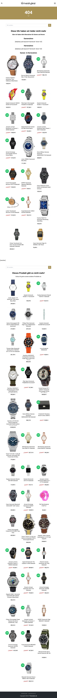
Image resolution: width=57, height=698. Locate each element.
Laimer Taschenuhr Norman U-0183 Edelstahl (12, 211)
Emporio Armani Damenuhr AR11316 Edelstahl (28, 588)
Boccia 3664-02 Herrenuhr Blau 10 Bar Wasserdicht (28, 76)
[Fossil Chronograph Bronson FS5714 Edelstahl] (13, 174)
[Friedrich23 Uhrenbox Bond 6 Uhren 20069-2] (44, 405)
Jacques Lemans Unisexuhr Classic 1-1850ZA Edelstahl (13, 563)
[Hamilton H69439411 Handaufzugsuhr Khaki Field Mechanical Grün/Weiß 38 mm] (13, 375)
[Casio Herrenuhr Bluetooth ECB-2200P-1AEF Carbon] (13, 496)
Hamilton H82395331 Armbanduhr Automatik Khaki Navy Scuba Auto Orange (28, 358)
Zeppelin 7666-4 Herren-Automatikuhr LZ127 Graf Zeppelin (44, 537)
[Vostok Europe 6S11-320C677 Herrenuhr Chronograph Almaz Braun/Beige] (44, 375)
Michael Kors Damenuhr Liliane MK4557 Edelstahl (44, 447)
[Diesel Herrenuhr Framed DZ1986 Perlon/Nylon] (28, 118)
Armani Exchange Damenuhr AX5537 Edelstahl (28, 506)
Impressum (24, 693)
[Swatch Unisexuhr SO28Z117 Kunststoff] (44, 94)
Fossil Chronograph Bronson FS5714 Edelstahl (13, 183)
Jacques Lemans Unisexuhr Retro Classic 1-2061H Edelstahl (44, 128)
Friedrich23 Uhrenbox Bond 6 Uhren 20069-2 (44, 414)
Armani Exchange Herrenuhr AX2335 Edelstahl (13, 646)
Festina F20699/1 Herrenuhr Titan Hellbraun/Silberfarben (12, 79)
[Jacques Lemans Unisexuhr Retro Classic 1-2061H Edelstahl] (44, 118)
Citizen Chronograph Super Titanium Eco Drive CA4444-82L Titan (13, 621)
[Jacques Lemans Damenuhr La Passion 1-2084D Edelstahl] (28, 611)
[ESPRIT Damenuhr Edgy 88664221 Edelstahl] (44, 611)
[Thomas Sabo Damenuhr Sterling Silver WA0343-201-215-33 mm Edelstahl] (13, 340)
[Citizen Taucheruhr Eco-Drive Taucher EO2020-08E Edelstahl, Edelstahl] (17, 234)
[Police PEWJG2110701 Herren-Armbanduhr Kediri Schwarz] (44, 175)
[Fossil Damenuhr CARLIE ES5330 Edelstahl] (28, 202)
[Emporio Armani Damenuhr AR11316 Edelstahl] (28, 578)
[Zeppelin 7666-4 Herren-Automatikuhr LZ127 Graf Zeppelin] (44, 524)
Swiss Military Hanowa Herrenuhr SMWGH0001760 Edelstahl (44, 153)
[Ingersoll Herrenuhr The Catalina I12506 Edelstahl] (28, 553)
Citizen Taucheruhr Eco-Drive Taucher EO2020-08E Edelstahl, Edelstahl (17, 245)
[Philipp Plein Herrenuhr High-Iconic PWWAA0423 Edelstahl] (28, 314)
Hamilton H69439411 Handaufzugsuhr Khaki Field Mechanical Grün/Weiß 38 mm (13, 391)
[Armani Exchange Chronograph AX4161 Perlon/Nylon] (13, 143)
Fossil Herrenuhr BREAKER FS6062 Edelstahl (28, 645)
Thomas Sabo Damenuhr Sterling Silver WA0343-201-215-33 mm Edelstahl (13, 350)
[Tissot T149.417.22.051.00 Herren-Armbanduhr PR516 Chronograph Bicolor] (28, 524)
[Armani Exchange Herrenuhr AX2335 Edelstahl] (13, 636)
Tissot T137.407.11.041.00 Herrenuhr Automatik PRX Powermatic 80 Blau (13, 455)
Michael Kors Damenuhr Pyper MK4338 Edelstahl (43, 71)
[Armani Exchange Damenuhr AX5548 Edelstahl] (44, 578)
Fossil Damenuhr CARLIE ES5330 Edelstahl (27, 211)
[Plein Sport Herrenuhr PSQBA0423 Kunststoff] (28, 372)
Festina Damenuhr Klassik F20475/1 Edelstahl (44, 295)
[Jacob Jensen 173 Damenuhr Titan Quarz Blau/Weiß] (13, 287)
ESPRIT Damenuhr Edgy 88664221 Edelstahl (44, 620)
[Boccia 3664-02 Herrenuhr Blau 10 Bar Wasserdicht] (28, 64)
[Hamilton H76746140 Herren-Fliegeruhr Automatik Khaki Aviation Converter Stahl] (13, 408)
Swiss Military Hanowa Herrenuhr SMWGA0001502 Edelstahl (28, 415)
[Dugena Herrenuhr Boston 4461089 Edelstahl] (13, 470)
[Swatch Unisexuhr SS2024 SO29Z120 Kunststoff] (13, 94)
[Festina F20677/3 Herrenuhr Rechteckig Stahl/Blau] (44, 205)
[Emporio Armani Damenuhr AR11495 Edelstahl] (44, 553)
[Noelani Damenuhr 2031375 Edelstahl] (28, 470)
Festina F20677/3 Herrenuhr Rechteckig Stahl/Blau (42, 219)
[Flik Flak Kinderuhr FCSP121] (44, 496)
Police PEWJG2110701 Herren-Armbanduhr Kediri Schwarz (44, 187)
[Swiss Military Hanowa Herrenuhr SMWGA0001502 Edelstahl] (28, 405)
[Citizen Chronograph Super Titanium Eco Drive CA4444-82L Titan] (13, 611)
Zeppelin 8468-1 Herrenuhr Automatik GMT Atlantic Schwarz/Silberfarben (13, 595)
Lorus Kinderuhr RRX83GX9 (44, 349)
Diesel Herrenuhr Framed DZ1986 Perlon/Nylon (27, 127)
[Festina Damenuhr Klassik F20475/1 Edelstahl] (44, 286)
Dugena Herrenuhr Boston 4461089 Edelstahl (13, 479)
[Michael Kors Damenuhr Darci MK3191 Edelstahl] (28, 438)
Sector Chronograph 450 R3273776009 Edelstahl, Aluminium (13, 324)
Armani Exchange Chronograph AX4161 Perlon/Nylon (11, 153)
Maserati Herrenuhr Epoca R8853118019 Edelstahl (28, 677)
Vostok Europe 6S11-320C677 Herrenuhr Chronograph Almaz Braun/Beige (44, 391)
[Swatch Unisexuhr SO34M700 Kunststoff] (44, 314)
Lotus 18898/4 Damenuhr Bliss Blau (28, 159)
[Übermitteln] (49, 25)
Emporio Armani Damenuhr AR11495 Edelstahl (44, 563)
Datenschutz (32, 693)
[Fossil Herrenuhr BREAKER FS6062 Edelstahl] (28, 636)
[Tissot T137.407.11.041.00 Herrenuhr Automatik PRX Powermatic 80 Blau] (13, 441)
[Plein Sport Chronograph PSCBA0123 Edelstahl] (28, 94)
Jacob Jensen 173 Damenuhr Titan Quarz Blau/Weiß (13, 299)
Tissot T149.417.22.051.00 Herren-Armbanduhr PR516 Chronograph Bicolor (28, 538)
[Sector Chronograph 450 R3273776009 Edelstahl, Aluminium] (13, 314)
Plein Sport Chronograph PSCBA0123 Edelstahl (27, 103)
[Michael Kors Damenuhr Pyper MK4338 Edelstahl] (44, 62)
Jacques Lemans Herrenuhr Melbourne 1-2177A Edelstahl (44, 480)
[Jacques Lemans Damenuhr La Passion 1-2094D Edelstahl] (13, 118)
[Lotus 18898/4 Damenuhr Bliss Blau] (28, 146)
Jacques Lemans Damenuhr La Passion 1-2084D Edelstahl (28, 621)
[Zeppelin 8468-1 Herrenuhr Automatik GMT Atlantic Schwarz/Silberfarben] (13, 581)
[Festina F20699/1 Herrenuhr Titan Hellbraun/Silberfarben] (13, 65)
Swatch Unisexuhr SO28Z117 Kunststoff (42, 103)
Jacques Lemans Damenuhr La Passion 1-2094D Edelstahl (12, 128)
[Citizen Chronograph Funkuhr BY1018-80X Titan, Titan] (13, 521)
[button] (1, 3)
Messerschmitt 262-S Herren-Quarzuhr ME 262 (44, 652)
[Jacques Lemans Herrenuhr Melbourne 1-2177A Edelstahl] (44, 470)
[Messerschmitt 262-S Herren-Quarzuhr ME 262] (44, 639)
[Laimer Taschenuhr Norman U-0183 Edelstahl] (13, 202)
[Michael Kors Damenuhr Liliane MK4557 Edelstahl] (44, 438)
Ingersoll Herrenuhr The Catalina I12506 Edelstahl (28, 562)
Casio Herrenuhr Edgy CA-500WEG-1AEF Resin (40, 244)
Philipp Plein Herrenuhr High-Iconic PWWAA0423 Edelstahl (28, 324)
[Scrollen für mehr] (28, 16)
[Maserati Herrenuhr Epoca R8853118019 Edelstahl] (28, 668)
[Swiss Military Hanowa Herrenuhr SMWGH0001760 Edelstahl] (44, 143)
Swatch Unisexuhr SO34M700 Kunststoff (44, 323)
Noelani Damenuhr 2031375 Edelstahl (28, 479)
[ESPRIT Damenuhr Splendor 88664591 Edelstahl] (28, 174)
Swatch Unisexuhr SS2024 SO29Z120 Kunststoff (13, 103)
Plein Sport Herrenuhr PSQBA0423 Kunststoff (28, 382)
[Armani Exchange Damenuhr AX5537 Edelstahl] (28, 496)
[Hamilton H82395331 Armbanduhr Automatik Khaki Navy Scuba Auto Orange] (28, 343)
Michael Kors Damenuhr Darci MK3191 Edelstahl (28, 447)
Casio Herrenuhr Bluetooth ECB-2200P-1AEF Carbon (13, 505)
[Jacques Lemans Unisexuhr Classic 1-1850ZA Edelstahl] (13, 553)
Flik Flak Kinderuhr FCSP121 (44, 505)
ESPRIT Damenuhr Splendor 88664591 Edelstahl (26, 184)
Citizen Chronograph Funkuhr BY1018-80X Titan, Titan (13, 531)
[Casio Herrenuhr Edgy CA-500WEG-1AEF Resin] (40, 234)
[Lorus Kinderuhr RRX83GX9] (44, 340)
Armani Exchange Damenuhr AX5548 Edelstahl (44, 588)
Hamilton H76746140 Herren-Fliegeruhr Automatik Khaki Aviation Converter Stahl (12, 423)
